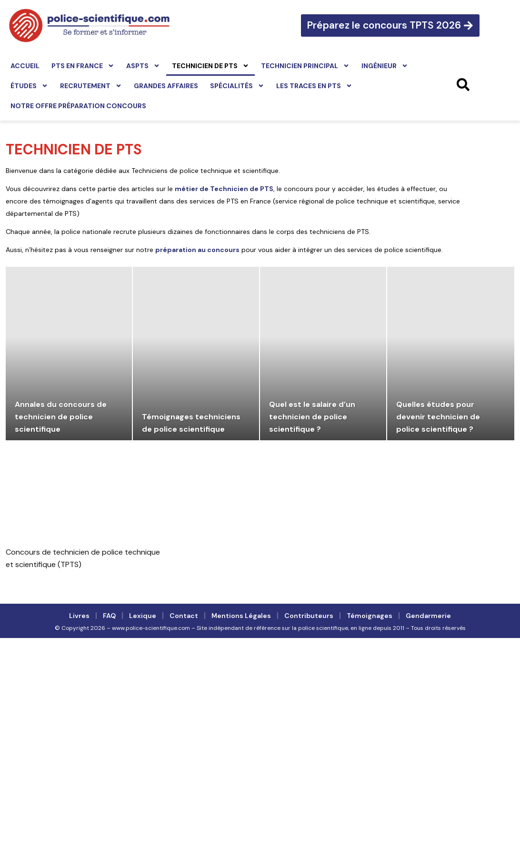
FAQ (109, 615)
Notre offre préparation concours (78, 105)
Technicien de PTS (210, 66)
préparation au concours (197, 249)
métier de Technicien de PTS (224, 188)
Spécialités (237, 86)
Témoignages (369, 615)
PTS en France (82, 66)
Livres (79, 615)
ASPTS (143, 66)
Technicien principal (305, 66)
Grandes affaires (166, 85)
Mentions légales (241, 615)
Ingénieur (384, 66)
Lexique (142, 615)
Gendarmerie (428, 615)
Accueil (25, 65)
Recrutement (91, 86)
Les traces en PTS (314, 86)
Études (29, 86)
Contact (184, 615)
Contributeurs (308, 615)
